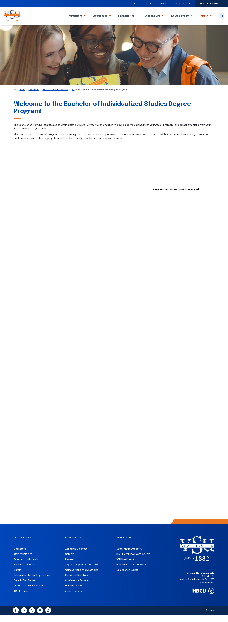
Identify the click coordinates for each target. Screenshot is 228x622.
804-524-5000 (207, 589)
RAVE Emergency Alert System (133, 561)
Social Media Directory (129, 555)
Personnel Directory (76, 582)
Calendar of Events (127, 577)
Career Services (23, 561)
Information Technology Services (33, 582)
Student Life (153, 19)
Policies (210, 617)
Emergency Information (27, 566)
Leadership (34, 96)
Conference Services (77, 587)
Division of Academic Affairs (55, 96)
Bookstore (20, 555)
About (204, 19)
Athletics (183, 3)
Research (70, 566)
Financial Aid (126, 19)
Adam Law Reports (75, 598)
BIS (73, 96)
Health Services (74, 592)
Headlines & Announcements (132, 571)
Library (17, 577)
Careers (69, 561)
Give (163, 3)
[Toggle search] (221, 19)
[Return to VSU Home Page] (15, 96)
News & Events (180, 19)
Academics (100, 19)
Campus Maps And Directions (81, 577)
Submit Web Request (26, 587)
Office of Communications (29, 592)
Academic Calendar (76, 555)
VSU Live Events (125, 566)
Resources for (209, 4)
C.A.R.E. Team (21, 598)
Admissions (75, 19)
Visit (147, 3)
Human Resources (24, 571)
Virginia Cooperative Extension (82, 571)
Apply (131, 3)
